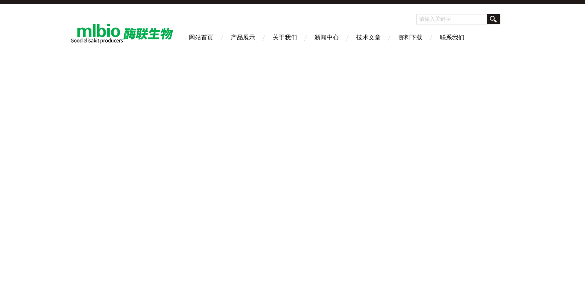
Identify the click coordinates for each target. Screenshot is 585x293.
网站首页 (201, 37)
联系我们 (452, 37)
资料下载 (410, 37)
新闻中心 (326, 37)
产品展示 (243, 37)
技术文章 (368, 37)
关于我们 (285, 37)
